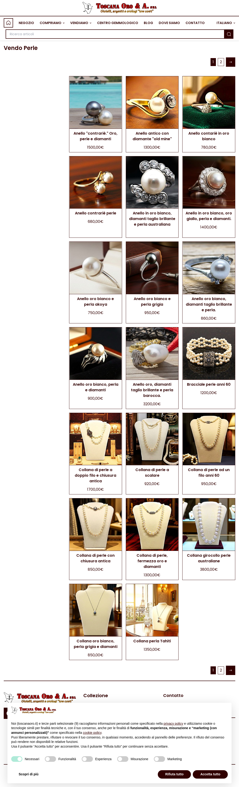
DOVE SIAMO (169, 23)
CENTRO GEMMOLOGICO (117, 23)
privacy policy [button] (173, 723)
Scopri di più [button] (29, 774)
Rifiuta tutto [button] (174, 774)
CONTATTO (195, 23)
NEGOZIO (26, 23)
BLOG (148, 23)
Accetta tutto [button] (210, 774)
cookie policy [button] (92, 733)
